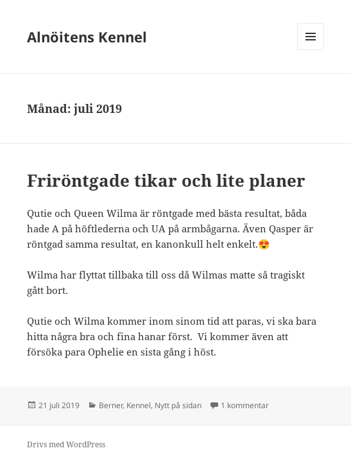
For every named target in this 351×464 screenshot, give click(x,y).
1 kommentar (245, 405)
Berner (111, 405)
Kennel (138, 405)
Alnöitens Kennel (87, 36)
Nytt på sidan (178, 405)
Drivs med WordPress (66, 444)
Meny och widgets (311, 49)
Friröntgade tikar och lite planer (166, 180)
